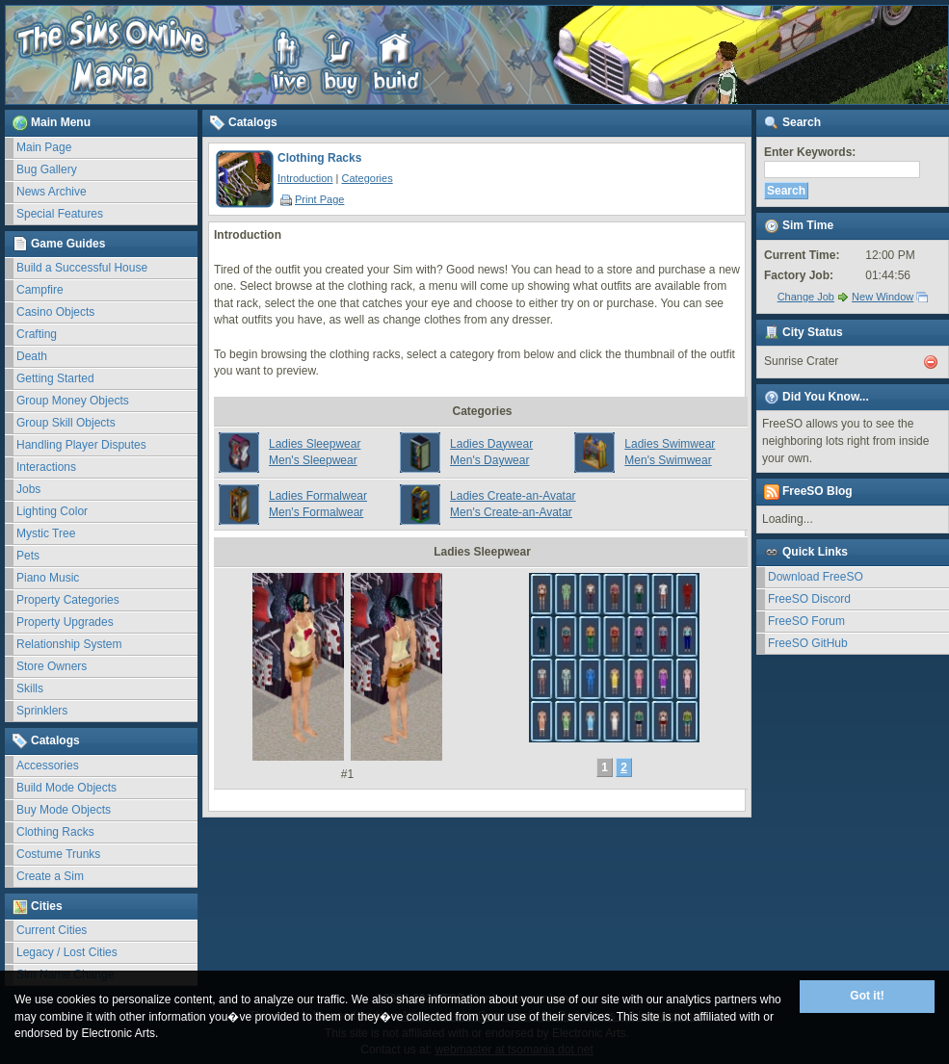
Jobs (28, 489)
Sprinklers (41, 710)
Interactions (46, 467)
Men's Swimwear (667, 460)
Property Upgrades (65, 622)
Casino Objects (55, 312)
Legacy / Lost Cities (67, 952)
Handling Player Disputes (81, 445)
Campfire (40, 290)
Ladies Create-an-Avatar (513, 496)
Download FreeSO (815, 577)
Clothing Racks (55, 832)
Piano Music (47, 577)
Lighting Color (52, 511)
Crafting (36, 334)
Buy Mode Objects (63, 810)
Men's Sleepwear (313, 460)
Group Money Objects (72, 400)
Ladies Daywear (491, 444)
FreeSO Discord (809, 599)
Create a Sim (50, 876)
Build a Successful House (81, 267)
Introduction (304, 178)
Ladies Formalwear (318, 496)
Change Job (806, 296)
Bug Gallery (46, 169)
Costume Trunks (58, 854)
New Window (882, 296)
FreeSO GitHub (808, 643)
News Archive (51, 191)
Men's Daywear (489, 460)
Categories (366, 178)
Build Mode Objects (66, 787)
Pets (28, 555)
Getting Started (55, 378)
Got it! (866, 995)
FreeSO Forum (806, 621)
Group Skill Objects (66, 422)
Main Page (43, 147)
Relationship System (68, 644)
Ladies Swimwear (669, 444)
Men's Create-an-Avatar (511, 512)
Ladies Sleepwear (314, 444)
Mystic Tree (45, 533)
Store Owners (51, 666)
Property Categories (67, 600)
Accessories (47, 765)
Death (31, 356)
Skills (29, 688)
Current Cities (51, 930)
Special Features (59, 214)
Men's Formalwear (316, 512)
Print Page (312, 199)
